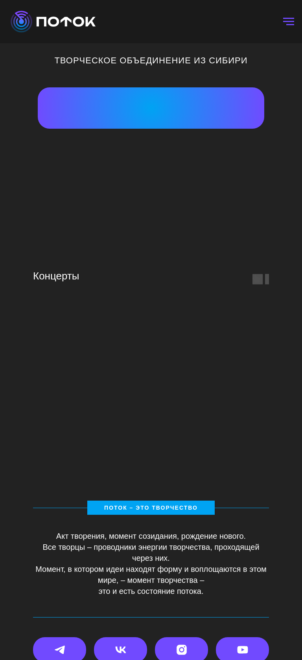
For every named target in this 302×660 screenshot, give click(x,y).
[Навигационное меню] (288, 22)
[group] (223, 388)
